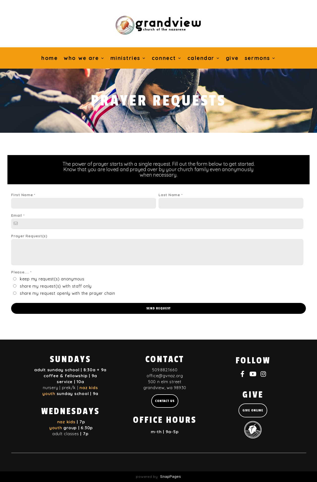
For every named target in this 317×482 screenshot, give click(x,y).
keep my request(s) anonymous (52, 278)
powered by (158, 476)
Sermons (260, 58)
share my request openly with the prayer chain (67, 293)
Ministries (128, 58)
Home (49, 58)
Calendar (203, 58)
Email (16, 215)
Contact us (165, 401)
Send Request (158, 308)
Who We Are (84, 58)
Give (232, 58)
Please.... (20, 272)
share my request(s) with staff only (56, 286)
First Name (22, 194)
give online (252, 410)
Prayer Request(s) (29, 236)
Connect (167, 58)
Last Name (169, 194)
